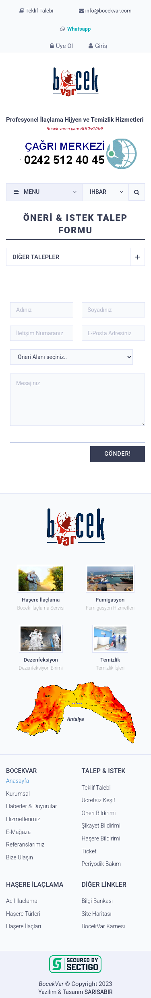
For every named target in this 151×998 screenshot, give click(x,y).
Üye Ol (60, 45)
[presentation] (43, 453)
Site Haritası (97, 914)
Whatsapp (75, 29)
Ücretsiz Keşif (99, 800)
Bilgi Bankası (97, 901)
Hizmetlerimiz (23, 819)
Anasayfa (17, 781)
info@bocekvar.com (105, 11)
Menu (31, 192)
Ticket (89, 851)
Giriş (97, 45)
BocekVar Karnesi (103, 926)
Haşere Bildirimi (101, 838)
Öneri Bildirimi (99, 813)
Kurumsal (18, 794)
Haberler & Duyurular (31, 806)
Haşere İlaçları (23, 926)
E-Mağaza (18, 832)
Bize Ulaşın (19, 857)
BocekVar (51, 984)
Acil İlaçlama (21, 901)
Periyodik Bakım (101, 864)
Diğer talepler (71, 257)
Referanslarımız (25, 844)
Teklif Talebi (36, 11)
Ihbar (98, 192)
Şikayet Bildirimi (101, 825)
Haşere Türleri (23, 914)
